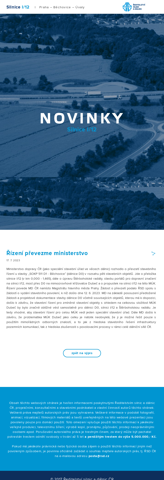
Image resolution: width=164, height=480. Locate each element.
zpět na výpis (82, 353)
